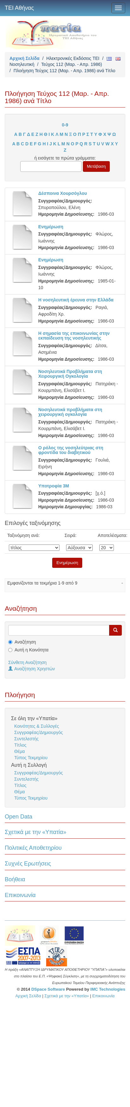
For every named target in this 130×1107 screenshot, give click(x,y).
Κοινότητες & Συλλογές (36, 726)
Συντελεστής (26, 738)
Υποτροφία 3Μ (53, 485)
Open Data (18, 816)
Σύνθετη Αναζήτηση (27, 662)
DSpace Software (48, 989)
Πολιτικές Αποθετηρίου (33, 848)
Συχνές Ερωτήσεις (28, 863)
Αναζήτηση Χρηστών (31, 668)
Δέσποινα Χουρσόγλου (62, 193)
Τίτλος (20, 745)
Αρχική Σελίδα (24, 58)
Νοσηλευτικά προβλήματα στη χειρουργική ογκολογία (70, 412)
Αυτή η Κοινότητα (31, 649)
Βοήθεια (15, 879)
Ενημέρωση (50, 226)
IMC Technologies (107, 989)
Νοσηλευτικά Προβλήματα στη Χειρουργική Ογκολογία (70, 374)
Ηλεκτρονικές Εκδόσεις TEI (72, 58)
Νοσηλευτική (21, 64)
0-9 (65, 124)
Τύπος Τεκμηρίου (30, 757)
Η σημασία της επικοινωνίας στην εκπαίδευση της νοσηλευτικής (74, 336)
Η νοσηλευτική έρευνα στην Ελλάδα (76, 299)
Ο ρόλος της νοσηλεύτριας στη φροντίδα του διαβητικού (70, 450)
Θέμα (19, 751)
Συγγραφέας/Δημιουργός (38, 732)
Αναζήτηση (25, 641)
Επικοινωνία (20, 895)
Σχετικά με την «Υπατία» (35, 832)
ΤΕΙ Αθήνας (19, 8)
